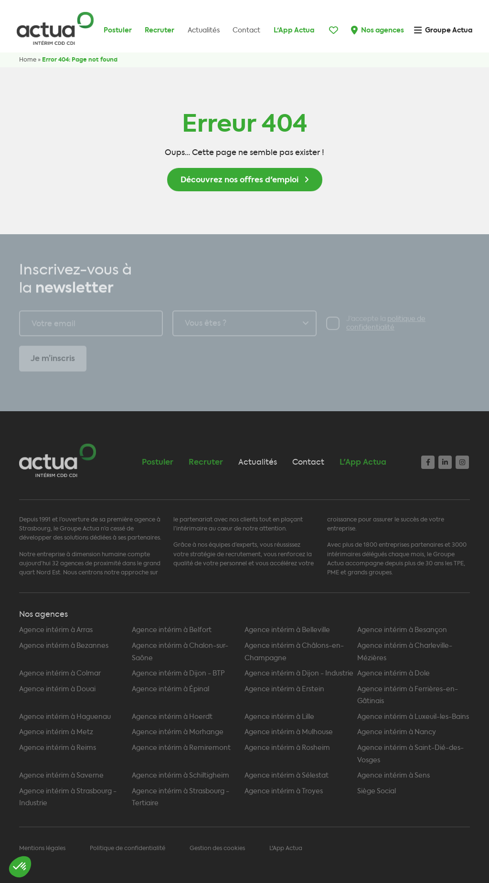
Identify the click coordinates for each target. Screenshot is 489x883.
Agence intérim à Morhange (177, 732)
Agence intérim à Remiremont (181, 747)
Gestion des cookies (217, 848)
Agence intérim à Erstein (284, 689)
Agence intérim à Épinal (170, 689)
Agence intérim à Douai (57, 689)
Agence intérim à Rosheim (287, 747)
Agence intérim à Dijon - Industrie (298, 673)
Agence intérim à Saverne (61, 775)
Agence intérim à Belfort (172, 629)
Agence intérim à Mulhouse (288, 732)
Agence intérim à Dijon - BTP (178, 673)
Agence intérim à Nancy (396, 732)
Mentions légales (42, 848)
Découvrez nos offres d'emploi (239, 182)
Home (27, 59)
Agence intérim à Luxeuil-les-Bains (413, 716)
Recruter (159, 30)
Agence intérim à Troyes (283, 791)
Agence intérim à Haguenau (65, 716)
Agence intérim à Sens (393, 775)
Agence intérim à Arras (56, 629)
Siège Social (376, 791)
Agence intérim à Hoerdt (172, 716)
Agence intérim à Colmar (60, 673)
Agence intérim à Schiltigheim (180, 775)
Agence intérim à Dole (393, 673)
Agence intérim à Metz (56, 732)
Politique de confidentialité (127, 848)
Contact (246, 30)
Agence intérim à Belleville (287, 629)
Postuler (118, 30)
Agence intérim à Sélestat (286, 775)
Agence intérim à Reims (57, 747)
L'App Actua (294, 30)
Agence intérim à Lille (279, 716)
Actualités (204, 30)
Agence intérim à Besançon (402, 629)
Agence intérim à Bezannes (63, 645)
